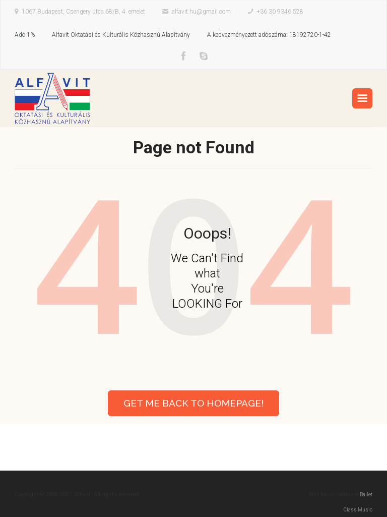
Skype (204, 56)
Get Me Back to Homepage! (193, 403)
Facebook (183, 56)
